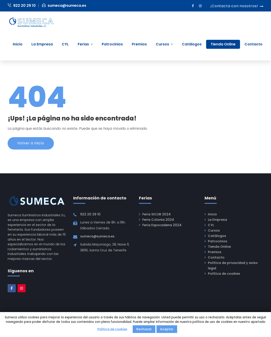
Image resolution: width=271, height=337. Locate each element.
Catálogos (217, 236)
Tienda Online (219, 247)
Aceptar (167, 329)
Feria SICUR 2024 (156, 214)
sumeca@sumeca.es (64, 5)
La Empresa (217, 220)
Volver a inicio (30, 143)
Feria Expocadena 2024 (161, 225)
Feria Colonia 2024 (158, 220)
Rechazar (144, 329)
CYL (211, 225)
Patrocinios (217, 241)
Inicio (212, 214)
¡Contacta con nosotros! (234, 6)
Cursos (214, 230)
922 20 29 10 (22, 5)
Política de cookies (224, 274)
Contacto (216, 257)
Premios (214, 252)
